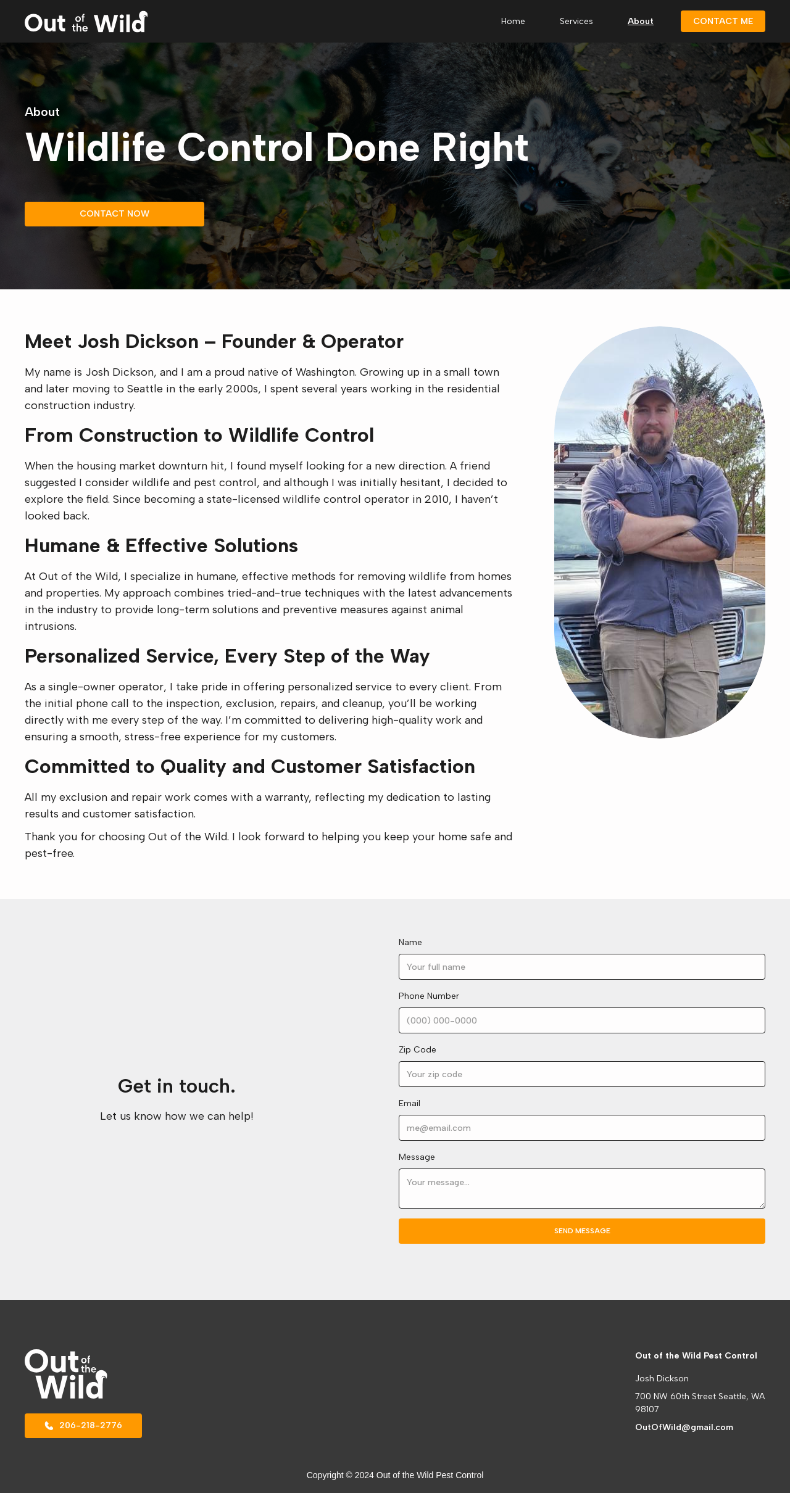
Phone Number (429, 996)
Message (417, 1157)
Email (409, 1103)
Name (410, 942)
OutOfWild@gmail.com (684, 1427)
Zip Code (417, 1049)
